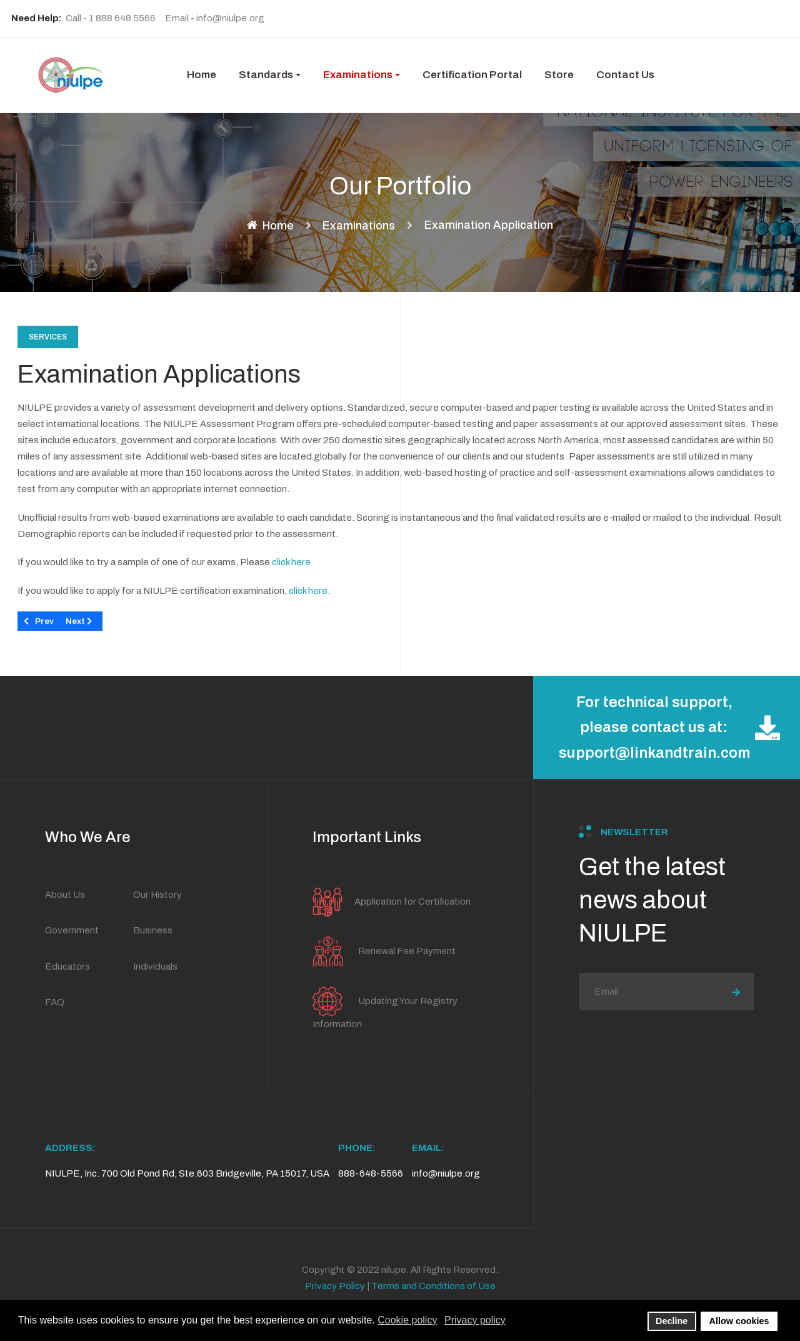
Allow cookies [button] (739, 1321)
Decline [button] (672, 1321)
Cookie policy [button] (407, 1320)
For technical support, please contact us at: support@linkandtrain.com (669, 727)
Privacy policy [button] (475, 1320)
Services (48, 337)
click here (291, 562)
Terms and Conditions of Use (433, 1286)
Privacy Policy (335, 1286)
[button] (270, 75)
